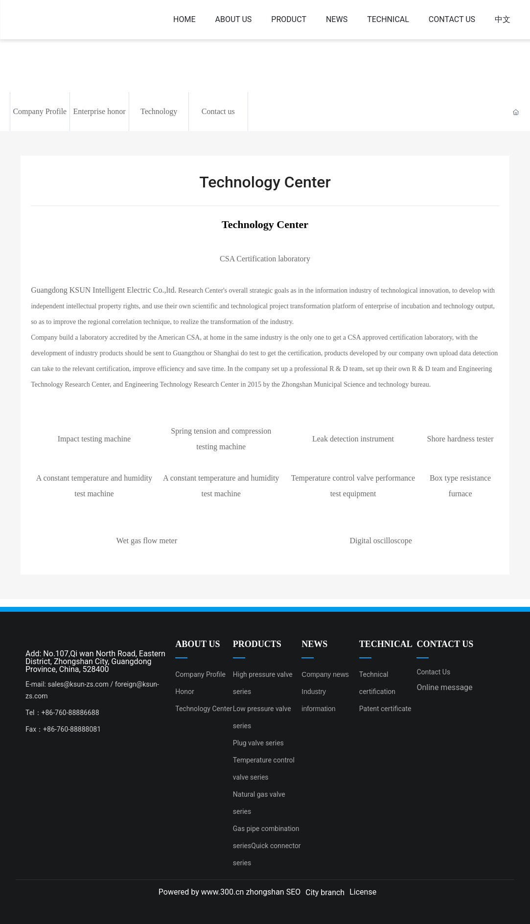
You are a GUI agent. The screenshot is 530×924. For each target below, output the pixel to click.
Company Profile (40, 111)
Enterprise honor (99, 111)
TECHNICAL (386, 644)
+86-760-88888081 (72, 729)
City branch (325, 892)
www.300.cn (222, 892)
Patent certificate (385, 709)
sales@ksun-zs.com (78, 684)
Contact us (218, 111)
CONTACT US (444, 644)
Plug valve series (258, 743)
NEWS (314, 644)
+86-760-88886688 (70, 712)
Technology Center (203, 709)
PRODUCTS (257, 644)
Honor (184, 691)
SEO (293, 892)
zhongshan (265, 892)
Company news (325, 674)
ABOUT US (197, 644)
